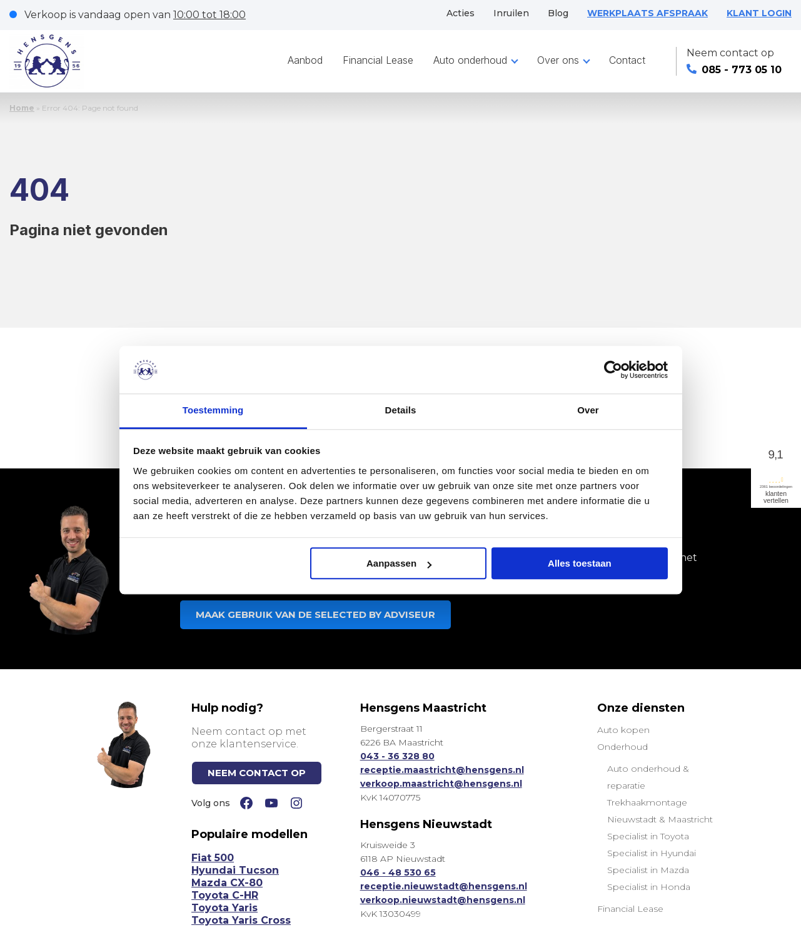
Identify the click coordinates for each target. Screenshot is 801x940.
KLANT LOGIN (759, 13)
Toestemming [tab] (213, 410)
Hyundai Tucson (235, 870)
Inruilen (511, 13)
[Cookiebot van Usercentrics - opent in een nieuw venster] (613, 369)
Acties (460, 13)
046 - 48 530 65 (398, 872)
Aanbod (305, 60)
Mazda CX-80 (227, 883)
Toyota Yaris (224, 908)
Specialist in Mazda (648, 870)
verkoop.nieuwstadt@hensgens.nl (442, 900)
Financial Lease (378, 60)
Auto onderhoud (470, 60)
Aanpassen (398, 563)
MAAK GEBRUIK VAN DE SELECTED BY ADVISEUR (315, 614)
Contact (627, 60)
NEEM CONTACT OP (257, 773)
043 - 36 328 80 (397, 756)
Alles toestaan (580, 563)
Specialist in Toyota (648, 836)
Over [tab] (588, 410)
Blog (558, 13)
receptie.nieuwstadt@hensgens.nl (443, 886)
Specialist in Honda (648, 886)
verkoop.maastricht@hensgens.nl (441, 783)
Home (21, 108)
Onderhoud (622, 746)
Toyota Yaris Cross (241, 920)
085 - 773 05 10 (734, 70)
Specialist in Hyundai (651, 853)
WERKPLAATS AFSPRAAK (647, 13)
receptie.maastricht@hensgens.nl (442, 770)
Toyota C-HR (224, 895)
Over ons (558, 60)
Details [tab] (400, 410)
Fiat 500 (212, 858)
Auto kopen (623, 729)
